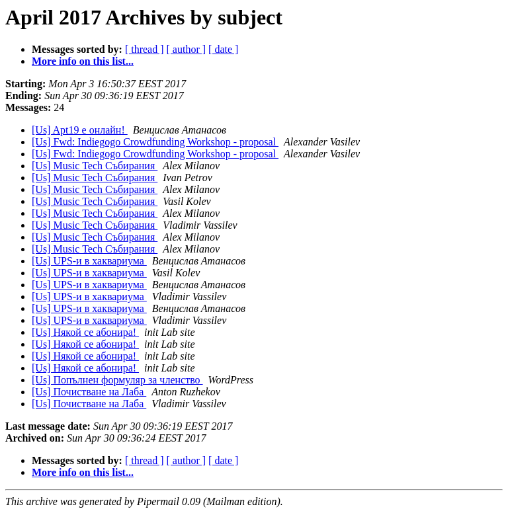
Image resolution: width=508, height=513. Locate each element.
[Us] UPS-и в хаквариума (89, 260)
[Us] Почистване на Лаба (89, 391)
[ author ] (186, 49)
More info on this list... (83, 61)
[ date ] (223, 49)
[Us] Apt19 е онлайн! (80, 130)
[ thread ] (144, 49)
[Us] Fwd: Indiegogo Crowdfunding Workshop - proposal (155, 141)
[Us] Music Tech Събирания (94, 165)
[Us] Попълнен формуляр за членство (117, 379)
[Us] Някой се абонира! (85, 332)
